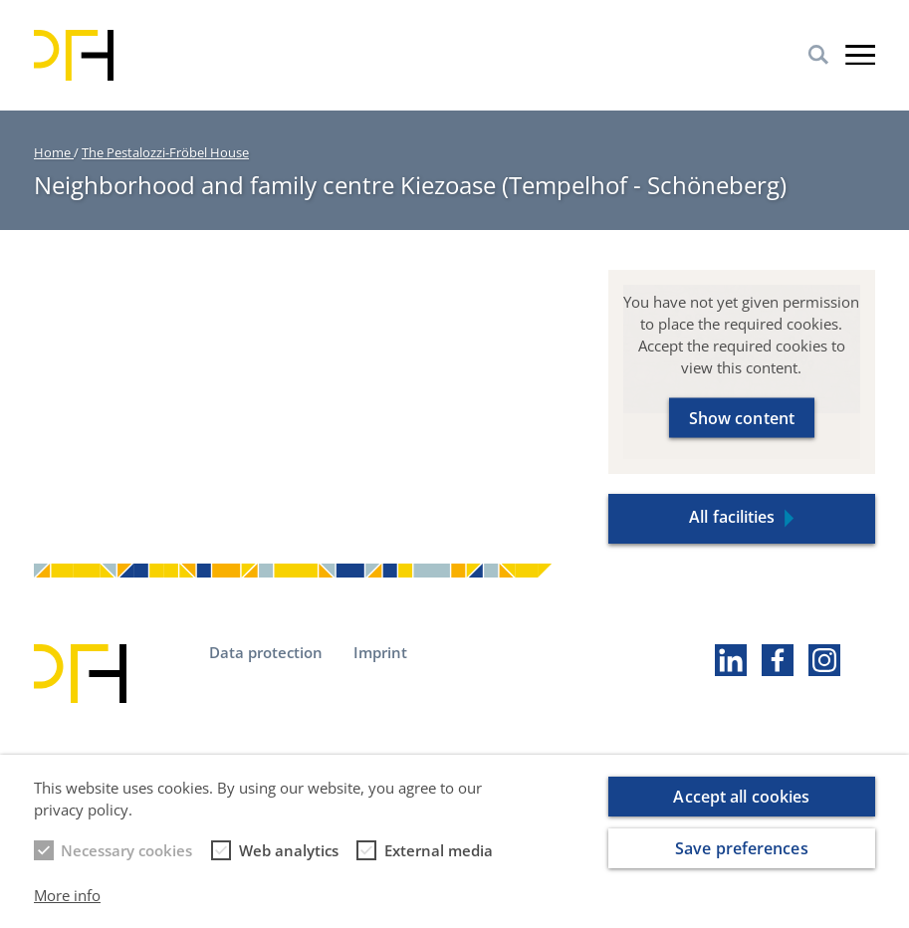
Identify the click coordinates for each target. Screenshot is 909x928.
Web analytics (289, 862)
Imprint (380, 652)
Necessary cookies (126, 862)
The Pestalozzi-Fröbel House (165, 152)
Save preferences (741, 860)
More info (67, 907)
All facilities (732, 517)
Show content (742, 417)
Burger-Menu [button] (860, 55)
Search (818, 55)
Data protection (266, 652)
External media (438, 862)
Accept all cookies (741, 808)
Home (54, 152)
